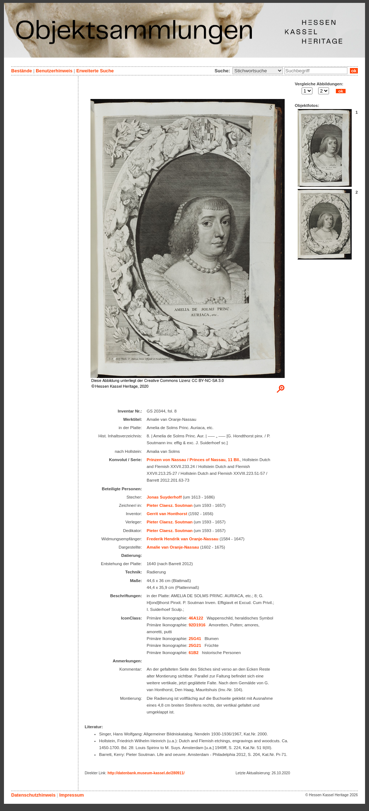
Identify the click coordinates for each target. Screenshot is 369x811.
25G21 (194, 645)
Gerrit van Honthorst (167, 514)
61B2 (193, 652)
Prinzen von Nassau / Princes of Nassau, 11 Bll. (193, 460)
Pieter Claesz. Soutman (169, 505)
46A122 (195, 618)
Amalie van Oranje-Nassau (173, 547)
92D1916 (196, 625)
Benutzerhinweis (54, 70)
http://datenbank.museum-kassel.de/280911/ (145, 773)
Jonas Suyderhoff (164, 497)
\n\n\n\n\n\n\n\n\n (257, 70)
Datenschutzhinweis (33, 795)
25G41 (194, 638)
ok (354, 70)
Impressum (71, 795)
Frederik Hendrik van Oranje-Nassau (182, 539)
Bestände (21, 70)
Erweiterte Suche (95, 70)
